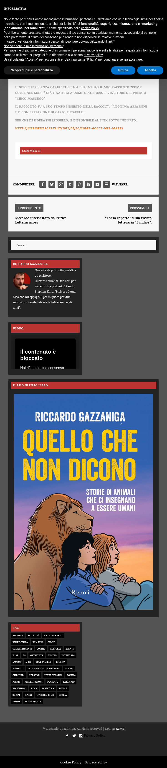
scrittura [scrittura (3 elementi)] (48, 688)
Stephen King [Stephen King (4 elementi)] (45, 694)
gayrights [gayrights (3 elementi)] (36, 655)
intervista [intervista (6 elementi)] (68, 655)
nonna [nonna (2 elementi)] (69, 668)
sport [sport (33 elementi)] (28, 694)
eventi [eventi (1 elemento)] (70, 648)
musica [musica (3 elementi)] (60, 661)
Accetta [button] (150, 70)
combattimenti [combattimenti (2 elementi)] (22, 648)
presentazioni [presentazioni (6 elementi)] (34, 681)
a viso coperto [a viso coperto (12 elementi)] (53, 635)
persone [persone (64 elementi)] (34, 675)
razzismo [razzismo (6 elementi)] (69, 681)
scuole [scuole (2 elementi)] (63, 688)
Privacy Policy (95, 735)
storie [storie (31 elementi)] (16, 701)
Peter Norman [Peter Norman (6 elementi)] (53, 675)
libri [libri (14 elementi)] (28, 661)
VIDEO (18, 328)
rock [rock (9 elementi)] (34, 688)
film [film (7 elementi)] (15, 655)
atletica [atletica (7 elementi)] (18, 635)
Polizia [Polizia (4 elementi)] (71, 675)
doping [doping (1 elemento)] (41, 648)
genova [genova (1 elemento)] (52, 655)
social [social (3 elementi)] (16, 694)
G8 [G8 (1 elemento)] (24, 655)
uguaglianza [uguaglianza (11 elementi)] (33, 701)
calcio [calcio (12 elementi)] (51, 642)
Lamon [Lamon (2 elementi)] (17, 661)
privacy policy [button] (93, 55)
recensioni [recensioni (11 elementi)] (19, 688)
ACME (120, 729)
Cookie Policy (70, 762)
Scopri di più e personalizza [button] (32, 70)
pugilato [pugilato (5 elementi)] (52, 681)
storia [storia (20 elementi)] (63, 694)
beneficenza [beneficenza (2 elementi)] (20, 642)
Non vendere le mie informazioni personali (33, 46)
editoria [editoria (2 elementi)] (55, 648)
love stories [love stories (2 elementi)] (43, 661)
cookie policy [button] (90, 28)
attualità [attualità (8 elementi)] (33, 635)
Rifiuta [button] (123, 70)
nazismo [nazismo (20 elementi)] (18, 668)
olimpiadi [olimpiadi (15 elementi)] (19, 675)
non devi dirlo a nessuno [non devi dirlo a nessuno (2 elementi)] (44, 668)
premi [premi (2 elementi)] (16, 681)
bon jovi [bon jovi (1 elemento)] (38, 642)
